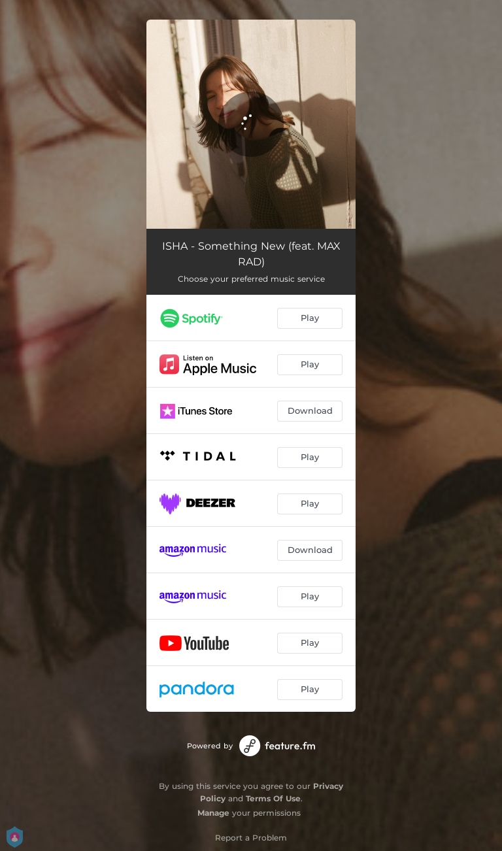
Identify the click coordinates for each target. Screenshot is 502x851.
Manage (213, 813)
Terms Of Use (273, 798)
